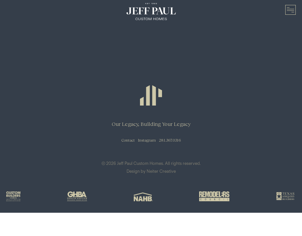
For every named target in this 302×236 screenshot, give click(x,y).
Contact (128, 140)
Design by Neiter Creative (151, 171)
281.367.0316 (170, 140)
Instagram (147, 140)
